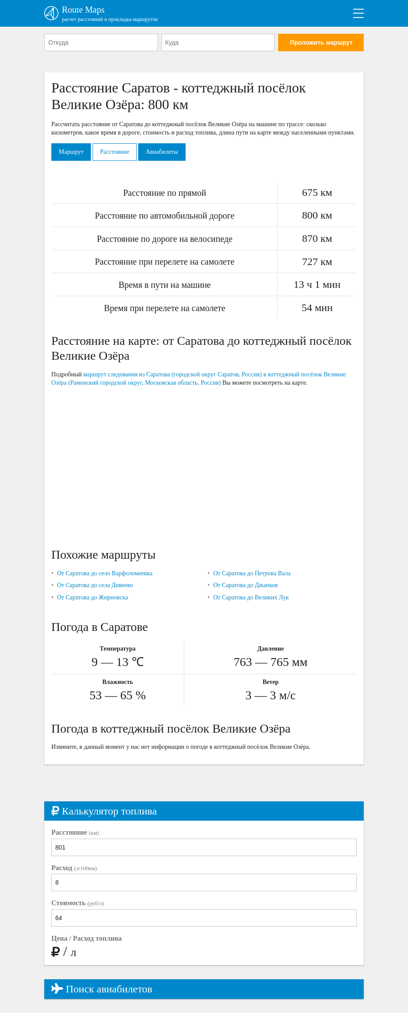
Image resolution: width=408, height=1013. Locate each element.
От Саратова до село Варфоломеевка (105, 573)
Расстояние (114, 152)
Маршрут (71, 152)
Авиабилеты (162, 152)
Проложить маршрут (321, 42)
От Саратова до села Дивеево (95, 585)
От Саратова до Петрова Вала (251, 573)
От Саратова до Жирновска (92, 597)
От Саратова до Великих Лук (251, 597)
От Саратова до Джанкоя (245, 585)
